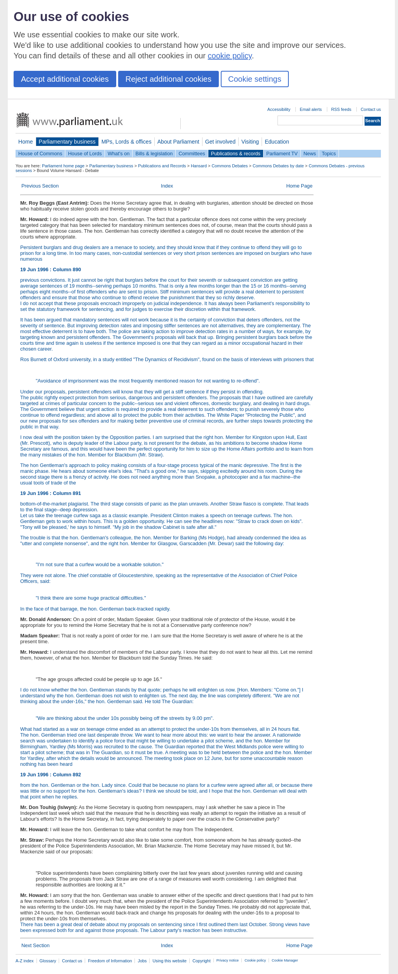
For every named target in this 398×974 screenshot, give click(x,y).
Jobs (142, 960)
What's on (119, 153)
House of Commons (40, 153)
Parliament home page (63, 165)
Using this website (169, 960)
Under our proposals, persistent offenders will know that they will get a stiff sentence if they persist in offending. (142, 392)
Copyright (201, 960)
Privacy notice (227, 960)
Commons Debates (229, 165)
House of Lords (85, 153)
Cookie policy (255, 960)
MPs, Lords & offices (126, 142)
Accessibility (278, 109)
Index (167, 186)
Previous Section (40, 186)
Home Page (299, 186)
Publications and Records (162, 165)
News (310, 153)
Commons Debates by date (278, 165)
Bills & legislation (154, 153)
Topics (329, 153)
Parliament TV (282, 153)
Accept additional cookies (65, 79)
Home (25, 142)
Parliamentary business (67, 142)
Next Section (35, 945)
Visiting (250, 142)
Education (277, 142)
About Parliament (178, 142)
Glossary (48, 960)
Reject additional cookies (168, 79)
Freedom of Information (110, 960)
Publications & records (235, 153)
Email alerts (311, 109)
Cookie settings (254, 79)
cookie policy (230, 55)
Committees (191, 153)
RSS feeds (341, 109)
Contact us (371, 109)
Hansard (199, 165)
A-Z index (25, 960)
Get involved (220, 142)
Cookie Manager (285, 960)
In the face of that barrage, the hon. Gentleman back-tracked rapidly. (95, 609)
